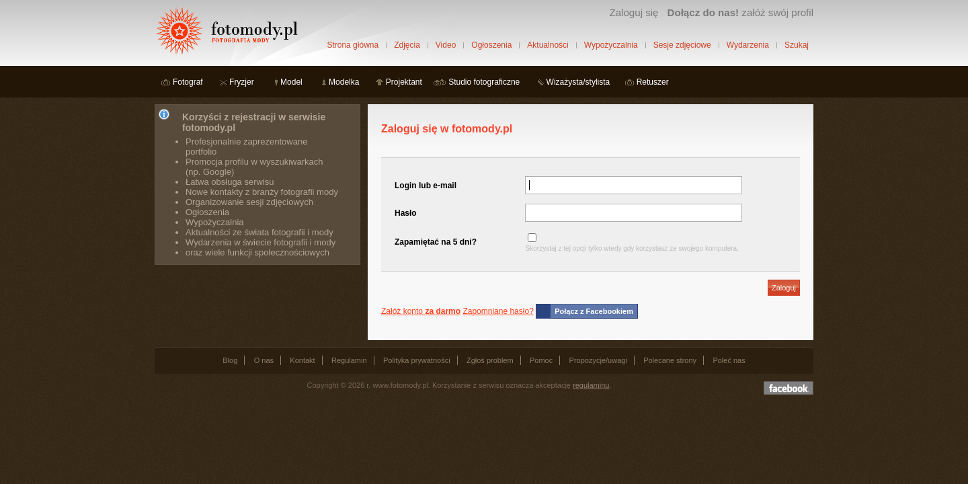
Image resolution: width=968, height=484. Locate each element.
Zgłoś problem (490, 360)
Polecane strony (669, 360)
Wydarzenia (748, 45)
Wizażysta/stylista (578, 82)
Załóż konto (420, 311)
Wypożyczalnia (611, 45)
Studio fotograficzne (484, 82)
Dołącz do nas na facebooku (788, 388)
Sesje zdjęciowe (682, 45)
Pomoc (541, 360)
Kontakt (302, 360)
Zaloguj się (633, 12)
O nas (264, 360)
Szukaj (796, 45)
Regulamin (349, 360)
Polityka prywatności (416, 360)
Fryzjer (241, 82)
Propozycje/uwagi (598, 360)
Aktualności (547, 45)
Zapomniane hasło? (497, 311)
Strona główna (352, 45)
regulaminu (591, 385)
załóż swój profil (740, 12)
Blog (230, 360)
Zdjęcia (407, 45)
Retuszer (653, 82)
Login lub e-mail (425, 185)
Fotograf (188, 82)
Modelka (344, 82)
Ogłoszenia (491, 45)
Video (446, 45)
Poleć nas (729, 360)
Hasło (406, 213)
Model (291, 82)
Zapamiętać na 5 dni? (436, 242)
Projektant (404, 82)
